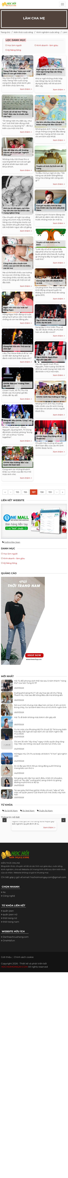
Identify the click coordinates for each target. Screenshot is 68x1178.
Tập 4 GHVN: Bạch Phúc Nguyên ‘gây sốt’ (47, 358)
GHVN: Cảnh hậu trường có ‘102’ (50, 397)
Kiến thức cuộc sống (23, 32)
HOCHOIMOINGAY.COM (14, 973)
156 (25, 492)
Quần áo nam (46, 817)
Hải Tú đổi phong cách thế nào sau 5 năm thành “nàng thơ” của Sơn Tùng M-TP (40, 689)
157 (34, 492)
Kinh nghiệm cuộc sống (47, 32)
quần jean (8, 917)
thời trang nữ (10, 925)
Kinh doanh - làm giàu (47, 45)
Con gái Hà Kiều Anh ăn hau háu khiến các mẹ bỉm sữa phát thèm (50, 207)
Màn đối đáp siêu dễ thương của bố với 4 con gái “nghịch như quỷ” (16, 152)
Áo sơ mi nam (11, 817)
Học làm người (14, 45)
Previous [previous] (4, 827)
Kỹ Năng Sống (14, 50)
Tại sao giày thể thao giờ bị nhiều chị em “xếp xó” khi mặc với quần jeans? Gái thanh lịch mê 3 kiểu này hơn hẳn (40, 799)
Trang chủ (5, 32)
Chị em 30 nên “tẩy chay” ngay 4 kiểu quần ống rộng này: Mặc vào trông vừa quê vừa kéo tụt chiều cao (39, 749)
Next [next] (63, 827)
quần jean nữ (10, 921)
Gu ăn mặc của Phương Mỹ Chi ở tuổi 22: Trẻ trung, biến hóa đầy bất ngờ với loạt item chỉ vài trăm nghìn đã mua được (40, 738)
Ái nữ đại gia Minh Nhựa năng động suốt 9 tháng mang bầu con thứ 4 (37, 774)
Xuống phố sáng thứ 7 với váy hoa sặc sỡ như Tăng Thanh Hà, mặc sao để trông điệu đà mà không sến (38, 701)
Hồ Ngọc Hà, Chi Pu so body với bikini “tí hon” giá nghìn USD (40, 762)
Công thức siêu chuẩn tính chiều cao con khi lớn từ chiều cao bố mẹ (16, 265)
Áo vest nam (28, 817)
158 (42, 492)
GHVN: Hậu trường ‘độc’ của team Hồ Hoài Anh (15, 463)
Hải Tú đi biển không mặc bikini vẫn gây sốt (35, 724)
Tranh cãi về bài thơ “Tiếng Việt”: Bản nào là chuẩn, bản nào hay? (15, 114)
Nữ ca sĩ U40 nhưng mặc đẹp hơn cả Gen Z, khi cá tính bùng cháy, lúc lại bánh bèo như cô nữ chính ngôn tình (40, 713)
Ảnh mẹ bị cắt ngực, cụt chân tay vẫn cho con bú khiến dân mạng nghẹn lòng (16, 210)
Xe (4, 899)
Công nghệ (9, 902)
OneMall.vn (9, 947)
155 (16, 492)
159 (51, 492)
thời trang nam (11, 928)
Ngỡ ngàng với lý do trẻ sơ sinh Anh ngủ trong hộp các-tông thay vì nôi (50, 71)
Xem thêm (26, 89)
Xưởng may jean (12, 549)
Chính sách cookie (24, 964)
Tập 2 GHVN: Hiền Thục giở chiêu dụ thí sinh (48, 321)
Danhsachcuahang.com (16, 943)
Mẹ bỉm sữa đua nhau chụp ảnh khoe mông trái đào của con (50, 123)
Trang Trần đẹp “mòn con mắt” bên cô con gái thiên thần (17, 72)
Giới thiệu (6, 964)
